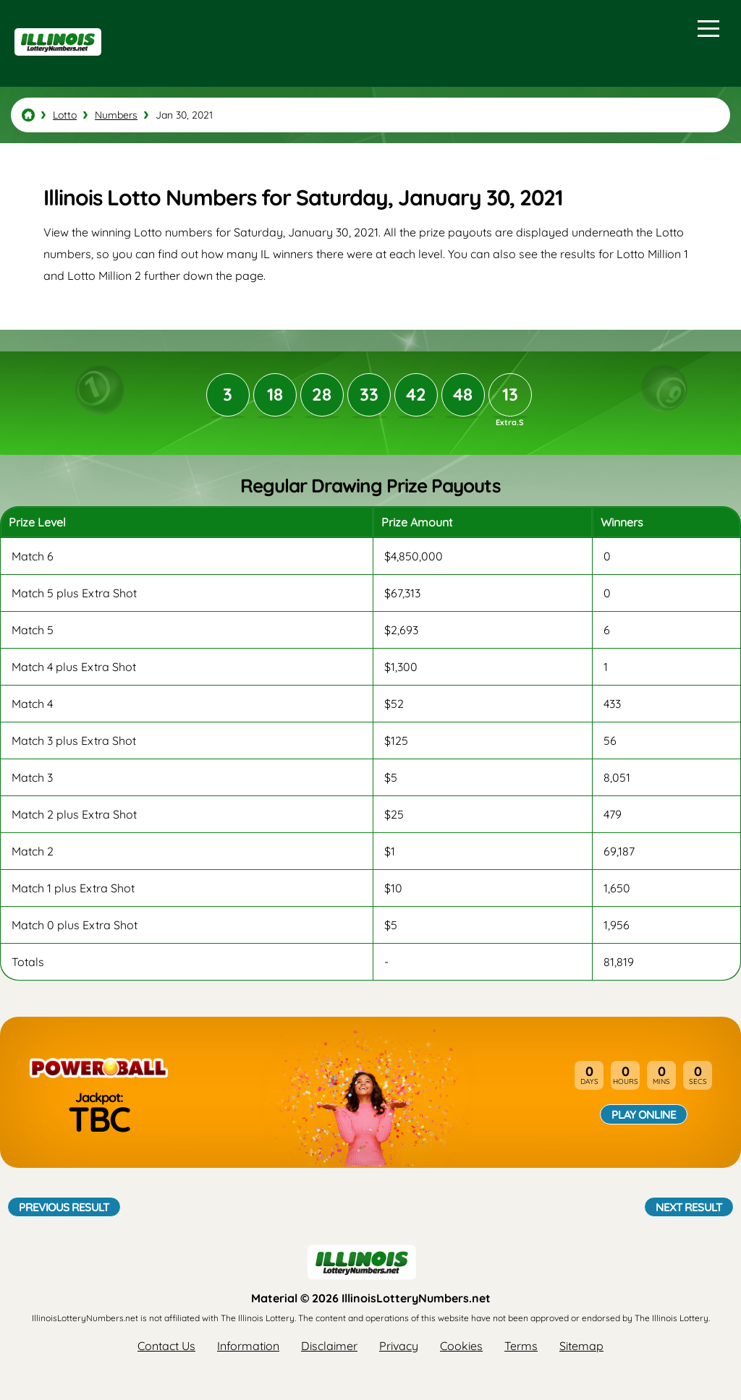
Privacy (398, 1346)
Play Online (643, 1114)
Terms (521, 1346)
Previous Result (64, 1207)
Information (248, 1346)
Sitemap (581, 1346)
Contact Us (166, 1346)
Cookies (461, 1346)
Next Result (689, 1207)
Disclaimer (329, 1346)
